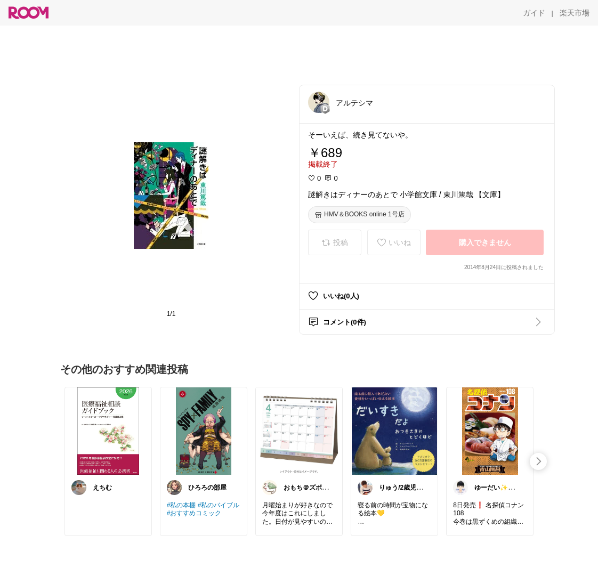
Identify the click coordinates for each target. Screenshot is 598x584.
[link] (108, 430)
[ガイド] (534, 13)
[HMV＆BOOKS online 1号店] (359, 214)
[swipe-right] (538, 461)
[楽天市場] (574, 13)
